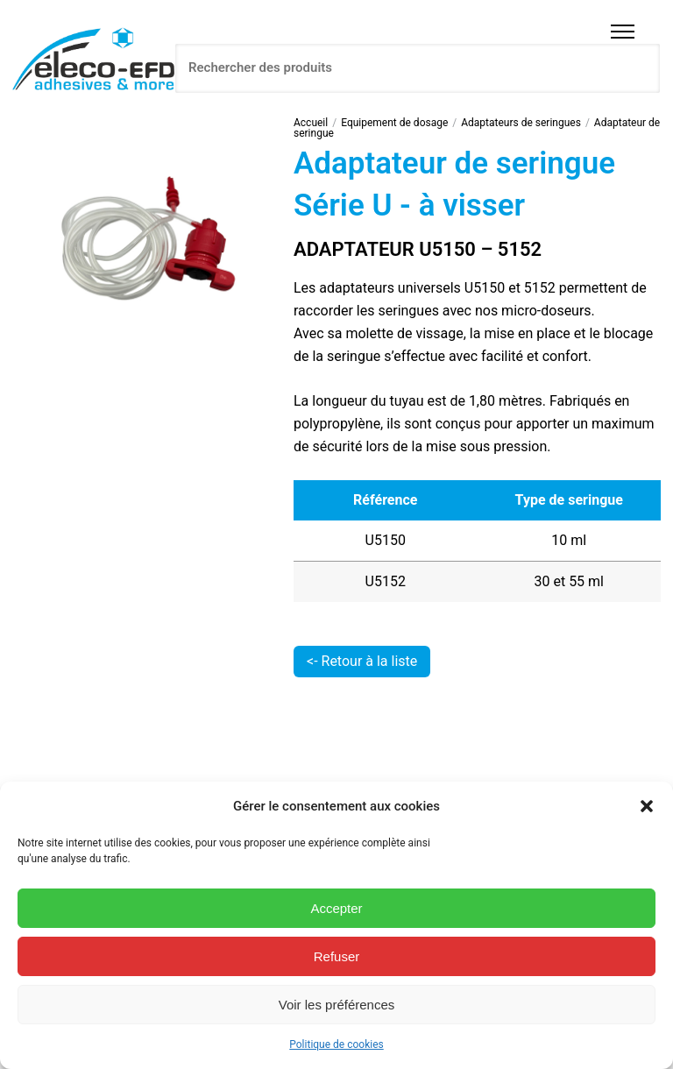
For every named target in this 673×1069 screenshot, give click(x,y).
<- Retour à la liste (362, 661)
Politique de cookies (336, 1044)
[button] (646, 806)
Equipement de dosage (394, 123)
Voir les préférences (337, 1004)
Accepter (336, 908)
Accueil (311, 123)
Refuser (337, 956)
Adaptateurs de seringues (521, 123)
